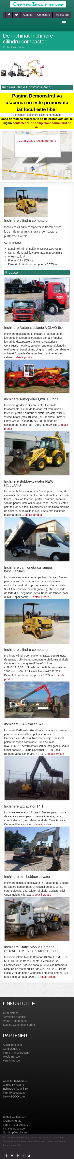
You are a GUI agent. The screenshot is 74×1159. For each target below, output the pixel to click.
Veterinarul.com (12, 1060)
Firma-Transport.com (16, 1052)
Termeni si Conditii (14, 1016)
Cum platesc (10, 1013)
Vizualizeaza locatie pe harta (37, 140)
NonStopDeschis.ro (15, 1132)
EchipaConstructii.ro (15, 1088)
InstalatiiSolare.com (15, 1128)
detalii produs (24, 357)
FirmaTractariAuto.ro (15, 1124)
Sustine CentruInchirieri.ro (19, 1024)
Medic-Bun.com (12, 1056)
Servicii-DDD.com (14, 1096)
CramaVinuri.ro (12, 1120)
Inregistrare (62, 14)
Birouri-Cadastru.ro (14, 1116)
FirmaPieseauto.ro (14, 1092)
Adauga (27, 14)
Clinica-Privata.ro (13, 1084)
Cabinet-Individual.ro (15, 1080)
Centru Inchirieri (12, 47)
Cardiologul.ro (11, 1048)
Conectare (43, 14)
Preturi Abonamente (15, 1020)
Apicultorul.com (12, 1044)
